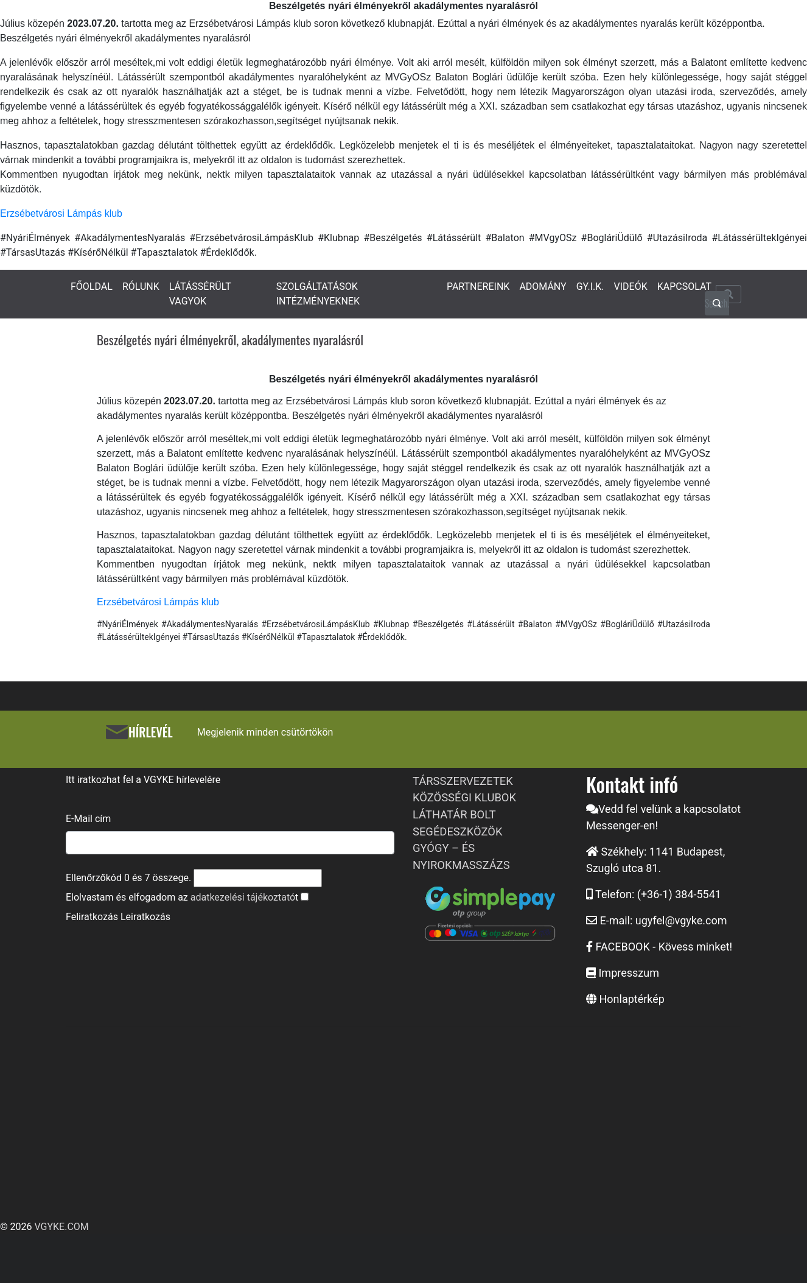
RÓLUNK (140, 286)
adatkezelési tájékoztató (242, 897)
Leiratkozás (145, 917)
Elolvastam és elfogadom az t (182, 897)
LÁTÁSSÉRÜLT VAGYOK (200, 294)
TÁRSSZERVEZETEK (463, 781)
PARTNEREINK (478, 286)
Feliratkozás (92, 917)
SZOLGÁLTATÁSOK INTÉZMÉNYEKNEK (318, 294)
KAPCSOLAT (684, 286)
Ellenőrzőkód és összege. (128, 878)
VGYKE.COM (61, 1226)
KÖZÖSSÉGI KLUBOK (464, 797)
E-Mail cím (88, 818)
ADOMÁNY (542, 286)
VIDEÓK (631, 286)
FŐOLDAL (92, 286)
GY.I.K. (590, 286)
